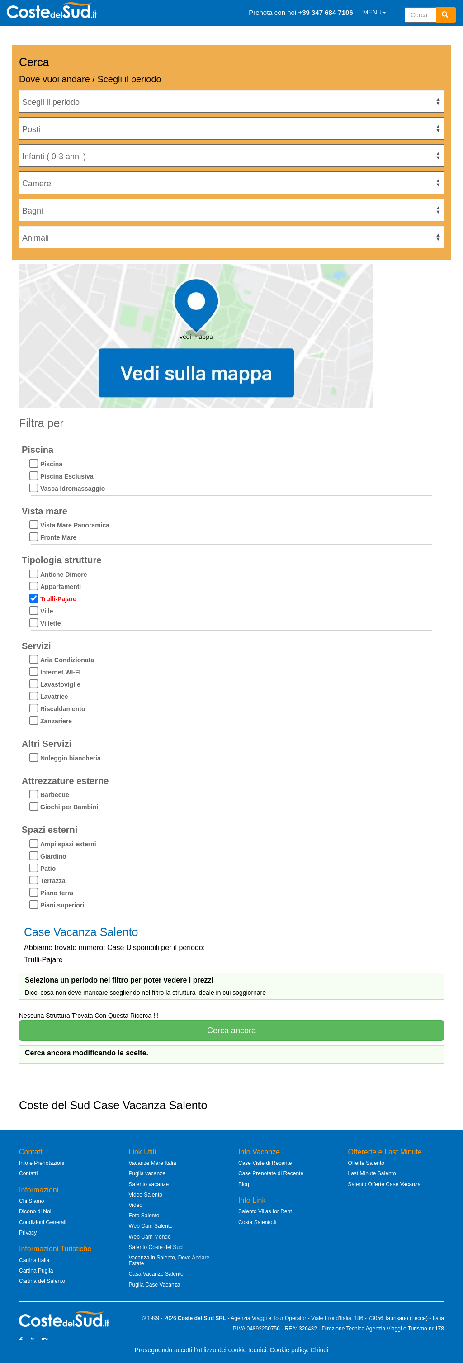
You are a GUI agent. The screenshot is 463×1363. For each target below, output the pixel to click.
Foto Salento (144, 1215)
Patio (48, 868)
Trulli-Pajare (58, 599)
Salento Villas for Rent (265, 1211)
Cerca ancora (231, 1030)
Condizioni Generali (42, 1222)
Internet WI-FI (60, 672)
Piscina (51, 464)
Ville (46, 611)
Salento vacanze (149, 1184)
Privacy (28, 1233)
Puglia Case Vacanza (154, 1285)
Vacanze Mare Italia (152, 1163)
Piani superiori (62, 905)
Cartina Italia (34, 1260)
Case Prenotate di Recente (270, 1173)
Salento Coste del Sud (156, 1247)
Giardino (53, 856)
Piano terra (56, 893)
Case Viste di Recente (265, 1163)
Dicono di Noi (35, 1211)
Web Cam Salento (151, 1226)
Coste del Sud (196, 1318)
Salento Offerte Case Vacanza (384, 1184)
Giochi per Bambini (69, 807)
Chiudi (320, 1350)
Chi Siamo (31, 1201)
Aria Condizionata (67, 660)
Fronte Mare (58, 537)
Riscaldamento (62, 708)
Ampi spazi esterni (68, 844)
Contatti (28, 1173)
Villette (50, 623)
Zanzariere (56, 721)
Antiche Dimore (63, 574)
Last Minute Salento (372, 1173)
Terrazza (53, 880)
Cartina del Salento (42, 1281)
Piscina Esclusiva (67, 476)
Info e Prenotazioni (41, 1163)
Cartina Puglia (36, 1271)
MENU (374, 12)
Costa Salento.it (257, 1222)
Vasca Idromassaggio (72, 488)
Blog (243, 1184)
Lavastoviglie (60, 684)
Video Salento (146, 1195)
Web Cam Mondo (150, 1237)
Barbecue (54, 794)
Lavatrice (54, 696)
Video (135, 1205)
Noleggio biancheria (70, 758)
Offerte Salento (366, 1163)
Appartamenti (60, 586)
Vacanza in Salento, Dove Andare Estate (169, 1260)
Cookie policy (288, 1350)
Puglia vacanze (147, 1173)
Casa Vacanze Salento (156, 1274)
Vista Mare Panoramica (74, 525)
